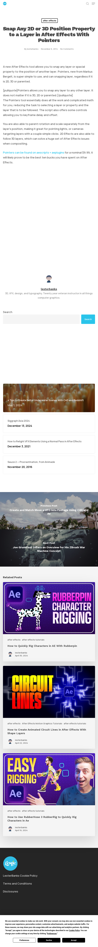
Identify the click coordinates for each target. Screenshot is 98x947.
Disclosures (10, 891)
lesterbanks (32, 49)
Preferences (24, 940)
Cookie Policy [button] (74, 930)
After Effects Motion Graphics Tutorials (42, 723)
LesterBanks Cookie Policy (20, 875)
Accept (73, 940)
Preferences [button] (52, 934)
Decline (49, 940)
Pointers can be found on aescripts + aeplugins (33, 152)
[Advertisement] (49, 354)
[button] (93, 3)
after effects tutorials (33, 639)
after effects (49, 20)
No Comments (67, 49)
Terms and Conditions (17, 883)
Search (7, 312)
